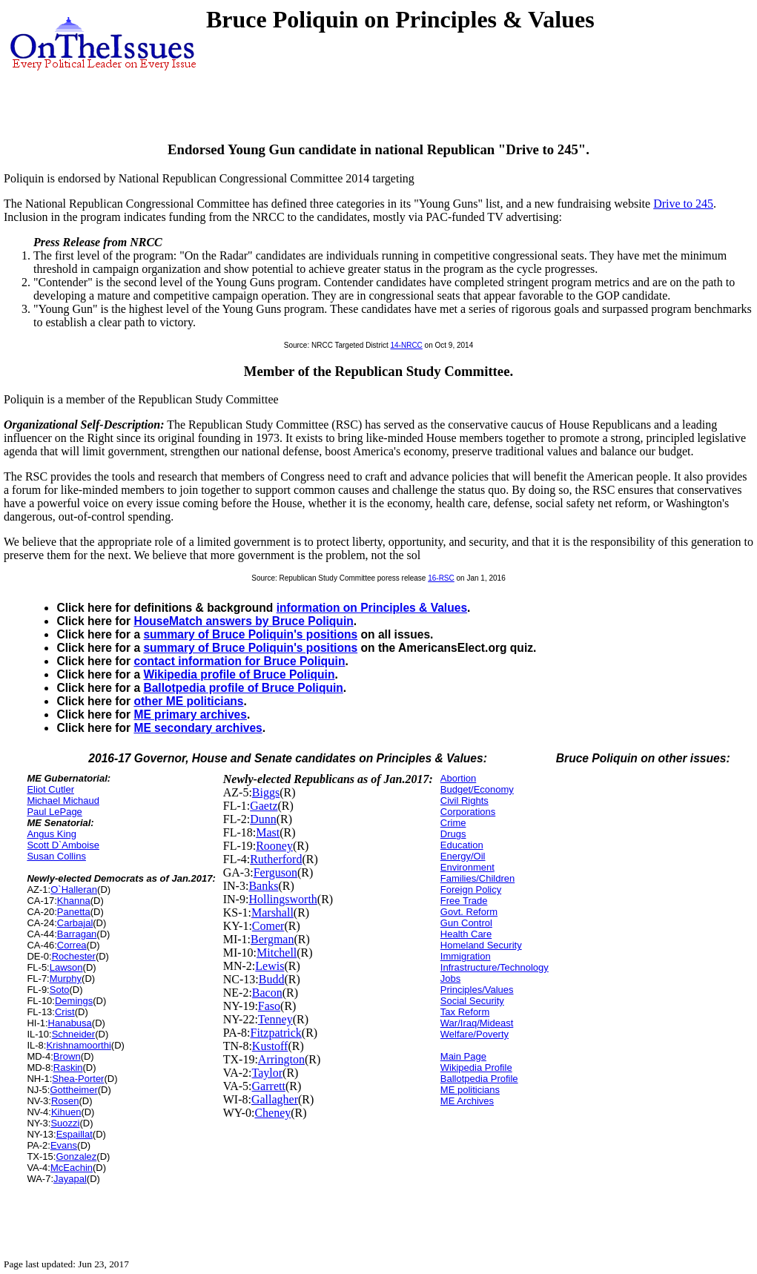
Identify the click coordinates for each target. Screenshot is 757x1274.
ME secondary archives (197, 728)
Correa (72, 945)
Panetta (73, 911)
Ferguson (275, 872)
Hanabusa (70, 1023)
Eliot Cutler (50, 789)
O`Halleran (73, 889)
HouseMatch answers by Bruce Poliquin (243, 621)
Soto (60, 989)
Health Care (466, 934)
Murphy (66, 978)
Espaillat (74, 1134)
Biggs (266, 792)
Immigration (465, 956)
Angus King (51, 833)
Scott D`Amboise (63, 845)
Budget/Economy (477, 789)
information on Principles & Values (372, 607)
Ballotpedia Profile (479, 1078)
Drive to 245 (683, 203)
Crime (453, 822)
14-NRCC (407, 345)
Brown (67, 1056)
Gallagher (274, 1099)
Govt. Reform (468, 911)
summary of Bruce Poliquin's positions (250, 634)
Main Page (463, 1056)
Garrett (268, 1086)
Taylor (267, 1072)
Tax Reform (464, 1011)
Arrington (281, 1059)
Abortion (458, 778)
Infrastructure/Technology (494, 967)
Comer (268, 926)
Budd (272, 979)
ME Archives (467, 1100)
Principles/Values (477, 989)
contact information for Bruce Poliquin (239, 661)
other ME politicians (188, 701)
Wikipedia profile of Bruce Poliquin (238, 674)
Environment (467, 867)
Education (461, 845)
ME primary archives (190, 714)
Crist (65, 1011)
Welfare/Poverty (474, 1034)
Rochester (74, 956)
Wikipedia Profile (476, 1067)
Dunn (263, 819)
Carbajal (75, 922)
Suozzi (64, 1123)
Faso (269, 1006)
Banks (263, 885)
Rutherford (276, 859)
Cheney (272, 1112)
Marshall (272, 912)
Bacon (267, 992)
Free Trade (464, 900)
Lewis (269, 966)
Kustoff (270, 1046)
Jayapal (70, 1178)
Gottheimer (73, 1089)
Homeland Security (481, 945)
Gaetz (263, 805)
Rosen (65, 1100)
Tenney (275, 1019)
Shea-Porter (78, 1078)
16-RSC (441, 578)
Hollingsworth (282, 899)
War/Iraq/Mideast (477, 1023)
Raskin (68, 1067)
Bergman (272, 939)
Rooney (274, 845)
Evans (63, 1145)
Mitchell (277, 952)
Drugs (453, 833)
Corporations (467, 811)
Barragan (76, 934)
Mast (268, 832)
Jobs (450, 978)
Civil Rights (464, 800)
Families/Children (477, 878)
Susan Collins (56, 856)
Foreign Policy (470, 889)
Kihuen (66, 1112)
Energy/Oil (463, 856)
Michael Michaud (63, 800)
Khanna (73, 900)
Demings (74, 1000)
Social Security (472, 1000)
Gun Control (466, 922)
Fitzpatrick (276, 1032)
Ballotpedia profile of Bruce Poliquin (243, 687)
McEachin (71, 1167)
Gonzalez (76, 1156)
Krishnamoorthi (78, 1045)
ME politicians (470, 1089)
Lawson (66, 967)
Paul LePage (54, 811)
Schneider (74, 1034)
